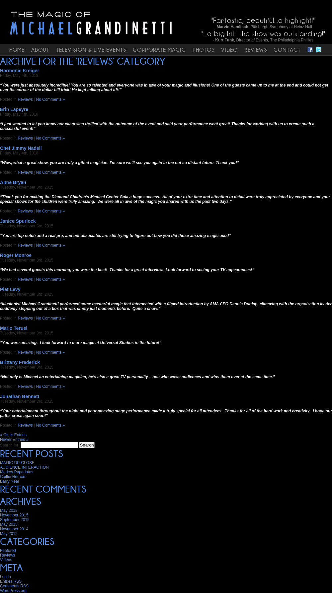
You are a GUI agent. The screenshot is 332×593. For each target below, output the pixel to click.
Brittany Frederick (20, 362)
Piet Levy (10, 289)
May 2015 (9, 524)
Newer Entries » (14, 439)
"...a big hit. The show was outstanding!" (263, 33)
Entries (11, 581)
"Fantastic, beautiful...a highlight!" (263, 20)
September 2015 (15, 519)
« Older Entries (13, 435)
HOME (17, 50)
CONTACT (287, 50)
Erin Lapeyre (14, 109)
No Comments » (50, 99)
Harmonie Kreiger (19, 70)
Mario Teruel (13, 328)
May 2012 (9, 533)
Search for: (10, 445)
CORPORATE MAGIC (159, 50)
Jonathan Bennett (20, 396)
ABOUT (40, 50)
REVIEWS (255, 50)
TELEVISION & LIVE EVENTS (91, 50)
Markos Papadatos (16, 472)
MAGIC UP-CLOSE (17, 462)
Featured (8, 550)
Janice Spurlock (18, 221)
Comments (14, 586)
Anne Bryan (13, 182)
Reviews (25, 99)
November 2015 (14, 515)
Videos (6, 560)
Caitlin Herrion (12, 476)
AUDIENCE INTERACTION (24, 467)
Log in (5, 576)
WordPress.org (13, 590)
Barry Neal (9, 481)
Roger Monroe (16, 255)
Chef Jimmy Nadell (21, 148)
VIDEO (229, 50)
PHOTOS (203, 50)
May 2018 (9, 510)
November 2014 (14, 529)
